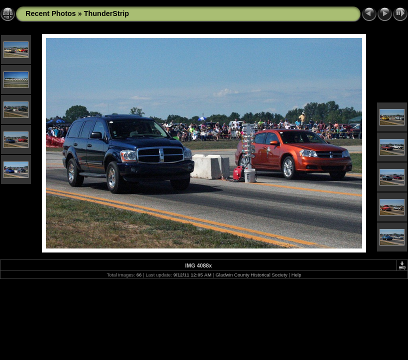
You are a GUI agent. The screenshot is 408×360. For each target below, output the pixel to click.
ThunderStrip (106, 14)
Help (297, 275)
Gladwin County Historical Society (252, 275)
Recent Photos (51, 14)
